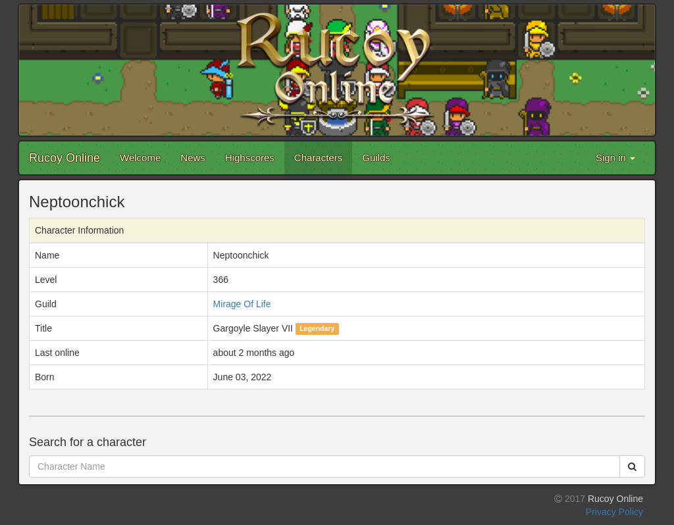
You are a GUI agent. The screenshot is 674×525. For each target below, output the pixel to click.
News (192, 157)
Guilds (376, 157)
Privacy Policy (614, 512)
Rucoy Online (64, 157)
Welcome (140, 157)
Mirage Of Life (242, 304)
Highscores (249, 157)
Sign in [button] (615, 157)
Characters (318, 157)
